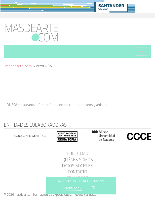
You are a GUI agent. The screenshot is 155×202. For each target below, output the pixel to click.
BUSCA (142, 104)
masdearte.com (18, 66)
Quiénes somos (77, 159)
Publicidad (77, 153)
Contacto (77, 171)
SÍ (93, 187)
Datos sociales (77, 165)
